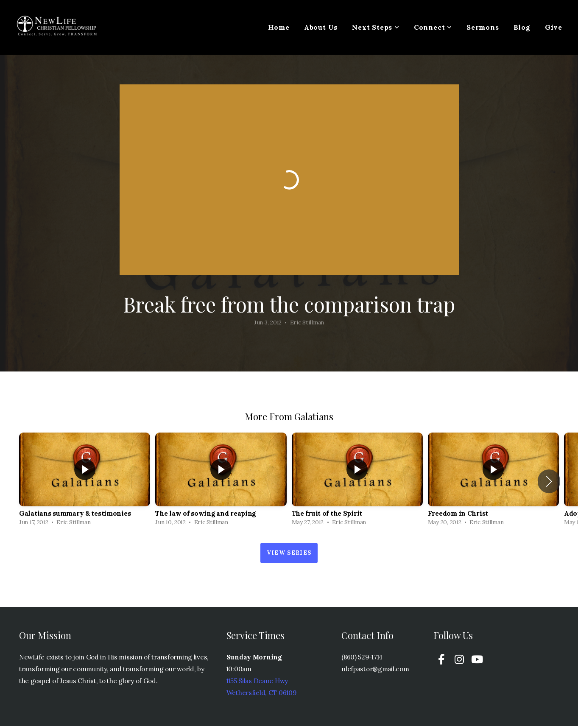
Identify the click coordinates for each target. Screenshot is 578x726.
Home (279, 27)
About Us (321, 27)
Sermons (482, 27)
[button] (549, 481)
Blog (522, 27)
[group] (84, 481)
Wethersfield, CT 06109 (261, 693)
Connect (433, 27)
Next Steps (375, 27)
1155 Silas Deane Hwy (257, 681)
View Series (289, 552)
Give (553, 27)
